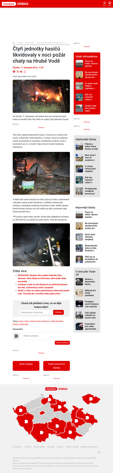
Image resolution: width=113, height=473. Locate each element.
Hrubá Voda (35, 321)
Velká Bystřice (57, 321)
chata (26, 321)
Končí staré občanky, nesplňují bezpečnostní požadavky (91, 239)
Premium (41, 127)
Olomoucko (29, 43)
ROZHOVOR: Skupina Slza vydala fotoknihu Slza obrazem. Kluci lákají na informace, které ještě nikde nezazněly (42, 278)
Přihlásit (58, 312)
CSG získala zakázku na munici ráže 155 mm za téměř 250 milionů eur (90, 319)
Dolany (16, 324)
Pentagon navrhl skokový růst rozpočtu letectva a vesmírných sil (92, 306)
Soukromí (17, 447)
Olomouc (46, 321)
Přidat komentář (62, 343)
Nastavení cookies (89, 447)
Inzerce (60, 447)
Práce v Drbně (72, 447)
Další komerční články (56, 365)
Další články (26, 364)
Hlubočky (24, 324)
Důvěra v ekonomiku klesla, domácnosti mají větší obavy (90, 285)
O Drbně (27, 447)
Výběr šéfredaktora (86, 56)
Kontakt (50, 447)
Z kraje (19, 43)
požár (20, 321)
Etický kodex (39, 447)
